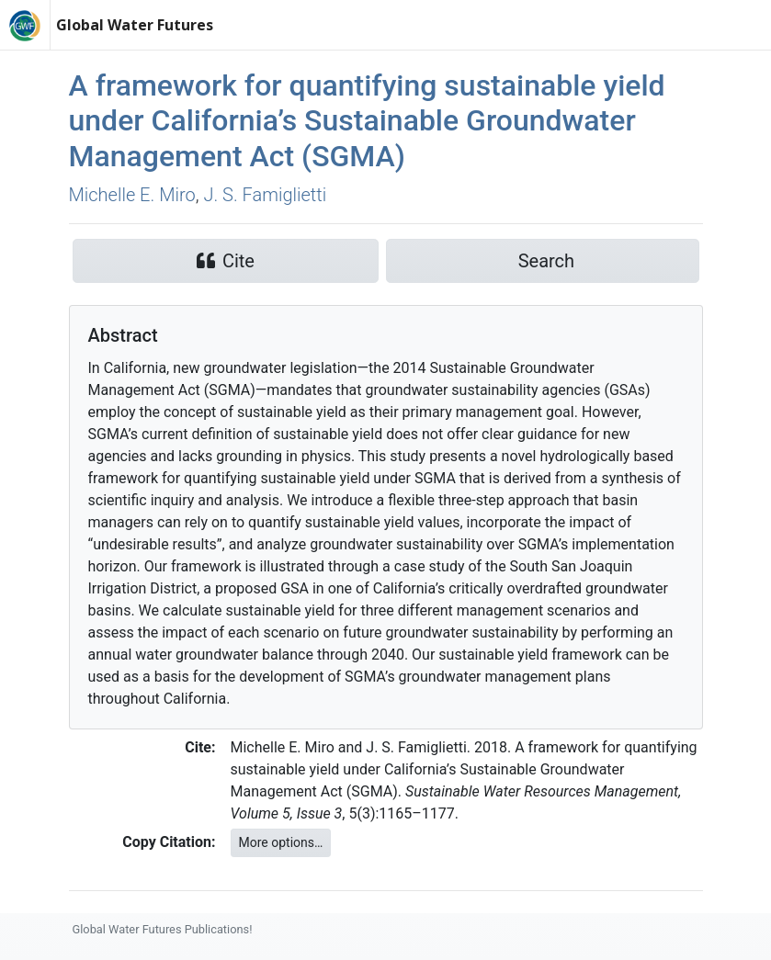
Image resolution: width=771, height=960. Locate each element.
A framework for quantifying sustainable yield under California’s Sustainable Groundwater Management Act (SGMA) (367, 121)
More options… (281, 842)
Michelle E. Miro (132, 195)
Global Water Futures (134, 25)
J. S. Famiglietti (264, 195)
